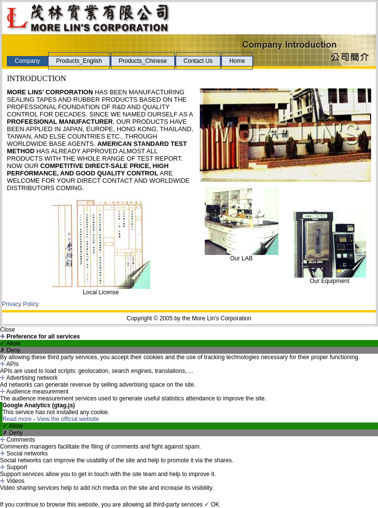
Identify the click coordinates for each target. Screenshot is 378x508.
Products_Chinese (143, 60)
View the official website (68, 419)
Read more (17, 419)
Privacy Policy (20, 304)
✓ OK (211, 504)
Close (7, 329)
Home (237, 60)
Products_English (79, 60)
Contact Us (198, 60)
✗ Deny (10, 350)
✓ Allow (10, 343)
